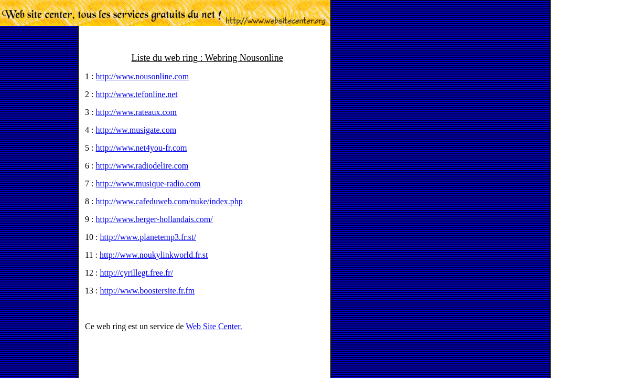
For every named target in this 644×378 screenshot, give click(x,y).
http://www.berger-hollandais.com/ (154, 219)
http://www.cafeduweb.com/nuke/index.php (169, 201)
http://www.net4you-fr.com (141, 147)
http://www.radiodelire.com (142, 165)
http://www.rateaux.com (136, 112)
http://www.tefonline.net (137, 94)
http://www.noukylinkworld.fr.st (154, 254)
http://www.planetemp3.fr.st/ (148, 237)
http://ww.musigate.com (136, 129)
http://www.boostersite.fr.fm (147, 290)
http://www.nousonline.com (142, 76)
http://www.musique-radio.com (148, 183)
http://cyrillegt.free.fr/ (137, 272)
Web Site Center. (214, 326)
